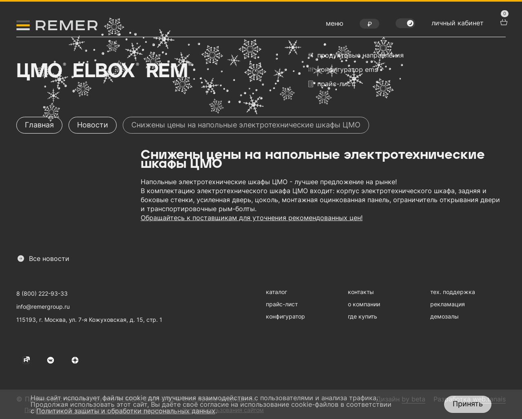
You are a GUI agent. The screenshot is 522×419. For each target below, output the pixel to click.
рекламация (447, 304)
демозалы (444, 316)
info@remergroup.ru (43, 306)
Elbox (105, 71)
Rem (168, 71)
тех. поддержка (452, 291)
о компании (364, 304)
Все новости (43, 258)
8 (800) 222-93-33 (42, 293)
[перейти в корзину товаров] (503, 21)
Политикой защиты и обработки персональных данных (125, 411)
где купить (362, 316)
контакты (361, 291)
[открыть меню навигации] (334, 25)
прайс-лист (331, 84)
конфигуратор (285, 316)
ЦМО (40, 71)
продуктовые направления (356, 55)
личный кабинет (457, 23)
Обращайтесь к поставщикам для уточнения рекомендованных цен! (252, 218)
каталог (276, 291)
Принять (468, 403)
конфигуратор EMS (343, 69)
